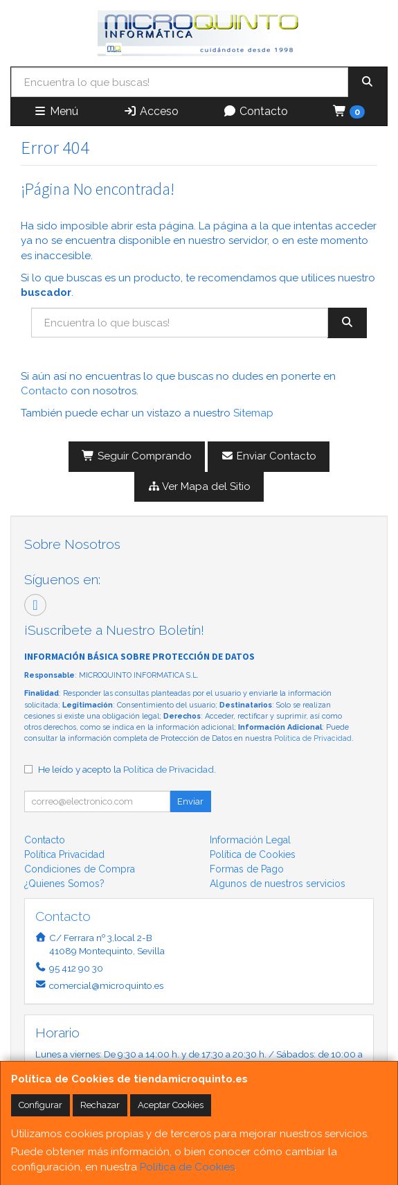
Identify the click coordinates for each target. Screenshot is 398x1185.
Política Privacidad (64, 854)
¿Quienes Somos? (64, 883)
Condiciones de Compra (79, 869)
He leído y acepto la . (127, 769)
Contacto (255, 111)
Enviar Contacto (268, 456)
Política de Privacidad (313, 738)
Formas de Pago (247, 869)
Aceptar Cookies (170, 1105)
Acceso (151, 111)
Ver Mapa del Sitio (199, 486)
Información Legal (250, 839)
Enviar (190, 801)
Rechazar (100, 1105)
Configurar (40, 1105)
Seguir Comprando (137, 456)
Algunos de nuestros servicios (277, 883)
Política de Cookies (187, 1167)
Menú (55, 111)
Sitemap (253, 413)
